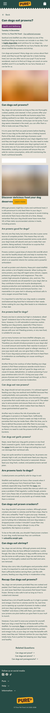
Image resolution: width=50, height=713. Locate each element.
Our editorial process (32, 34)
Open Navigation (5, 3)
